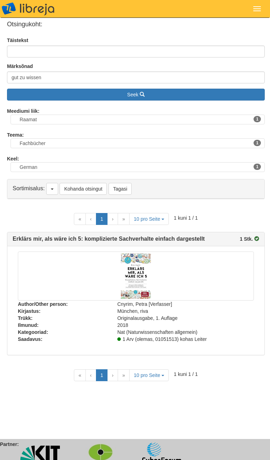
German (140, 167)
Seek (136, 94)
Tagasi (120, 189)
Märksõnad (20, 66)
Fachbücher (140, 143)
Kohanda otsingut (83, 189)
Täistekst (17, 40)
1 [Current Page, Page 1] (102, 219)
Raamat (140, 119)
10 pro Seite (149, 219)
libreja (28, 9)
